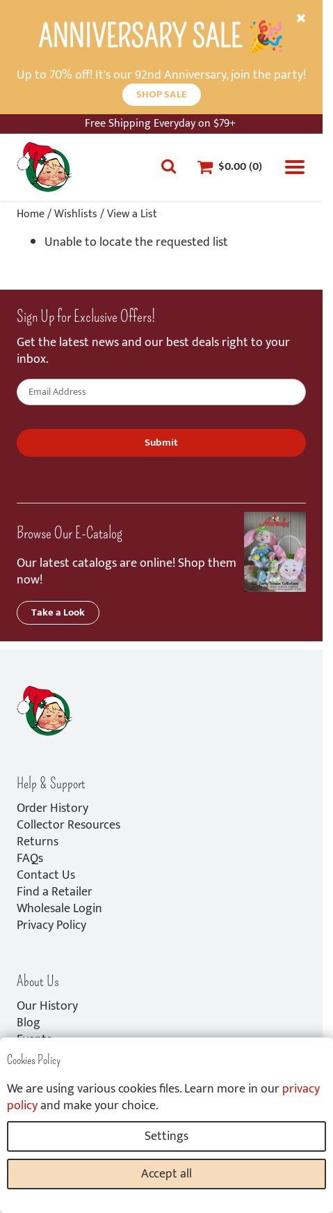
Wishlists (75, 214)
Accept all (166, 1174)
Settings (166, 1136)
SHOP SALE (161, 94)
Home (30, 214)
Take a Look (58, 612)
